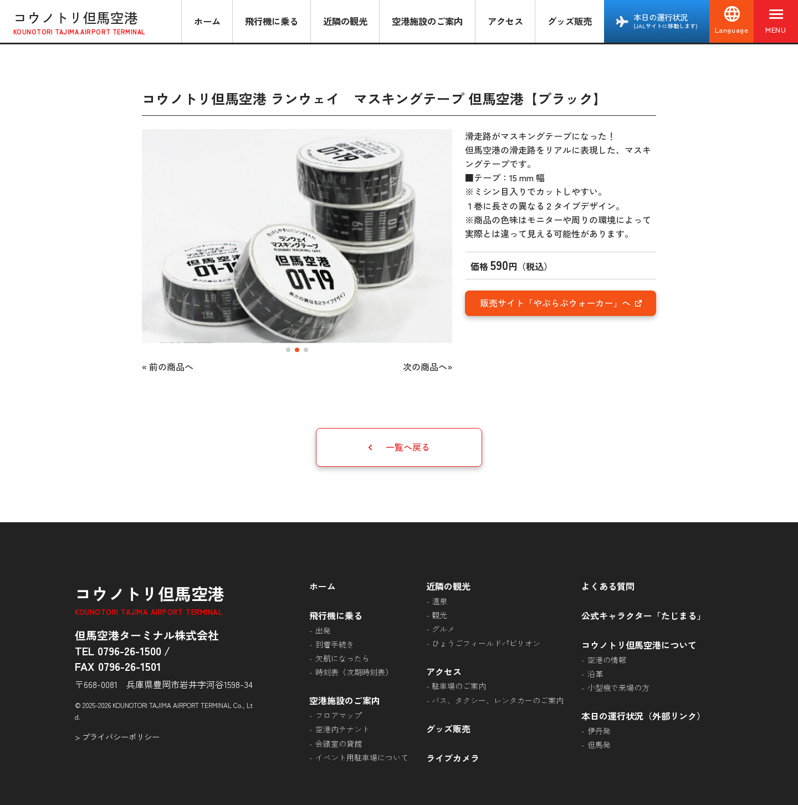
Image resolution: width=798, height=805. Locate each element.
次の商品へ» (427, 366)
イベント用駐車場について (361, 757)
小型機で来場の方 (618, 687)
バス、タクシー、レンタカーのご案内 (498, 700)
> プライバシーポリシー (117, 736)
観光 (439, 614)
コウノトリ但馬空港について (639, 644)
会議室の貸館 (338, 743)
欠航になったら (342, 658)
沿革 (595, 673)
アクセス (505, 21)
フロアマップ (338, 715)
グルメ (443, 628)
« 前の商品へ (167, 366)
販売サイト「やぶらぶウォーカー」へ (561, 302)
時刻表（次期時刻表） (354, 671)
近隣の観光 (345, 21)
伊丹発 (599, 730)
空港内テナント (342, 729)
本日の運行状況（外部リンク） (643, 715)
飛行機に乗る (271, 21)
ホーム (207, 21)
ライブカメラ (452, 758)
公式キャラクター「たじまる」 (643, 615)
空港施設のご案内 (427, 21)
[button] (288, 350)
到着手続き (334, 644)
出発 (323, 630)
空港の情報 (606, 659)
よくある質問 (608, 586)
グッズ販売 (570, 21)
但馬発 (599, 744)
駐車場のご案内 (459, 685)
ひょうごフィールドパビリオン (486, 643)
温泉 (439, 601)
